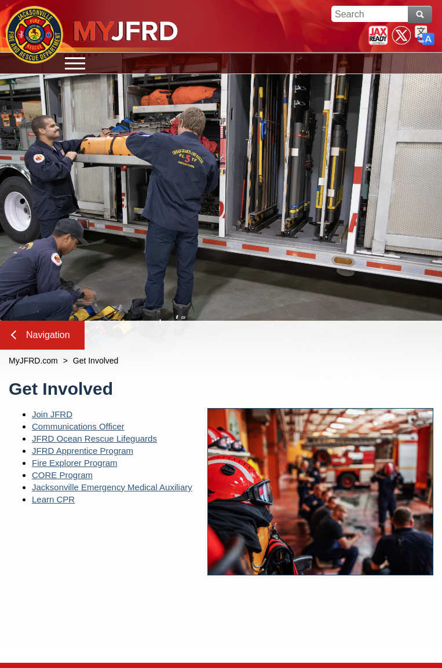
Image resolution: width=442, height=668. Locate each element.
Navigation (40, 335)
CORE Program (62, 475)
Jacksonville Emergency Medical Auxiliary (112, 487)
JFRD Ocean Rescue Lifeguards (94, 438)
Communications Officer (78, 426)
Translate (424, 35)
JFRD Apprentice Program (82, 451)
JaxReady (378, 35)
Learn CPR (53, 499)
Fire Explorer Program (75, 463)
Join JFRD (52, 414)
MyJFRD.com (33, 360)
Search (420, 14)
